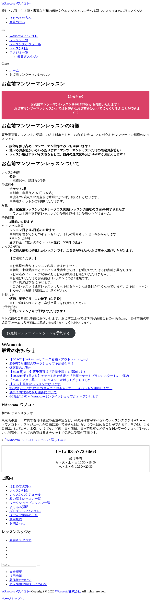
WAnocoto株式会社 (68, 591)
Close (5, 63)
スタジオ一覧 (18, 52)
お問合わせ (17, 523)
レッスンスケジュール (25, 44)
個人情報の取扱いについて (28, 584)
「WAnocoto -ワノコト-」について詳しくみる (35, 440)
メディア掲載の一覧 (23, 515)
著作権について (20, 580)
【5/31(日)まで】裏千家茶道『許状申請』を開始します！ (49, 371)
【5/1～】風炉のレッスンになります (35, 384)
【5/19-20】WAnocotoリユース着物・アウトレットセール (49, 359)
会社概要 (15, 571)
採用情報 (15, 576)
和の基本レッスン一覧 (25, 498)
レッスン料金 (18, 48)
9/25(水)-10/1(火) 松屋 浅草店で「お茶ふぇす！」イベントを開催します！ (60, 388)
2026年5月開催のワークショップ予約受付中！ (41, 363)
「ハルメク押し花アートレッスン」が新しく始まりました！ (51, 380)
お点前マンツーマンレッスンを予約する (38, 333)
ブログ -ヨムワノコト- (25, 511)
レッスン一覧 (18, 40)
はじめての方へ (20, 18)
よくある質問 (18, 507)
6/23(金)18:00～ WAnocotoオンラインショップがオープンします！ (55, 396)
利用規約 (15, 519)
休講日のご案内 (20, 367)
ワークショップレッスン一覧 (29, 502)
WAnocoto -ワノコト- (16, 3)
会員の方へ (17, 22)
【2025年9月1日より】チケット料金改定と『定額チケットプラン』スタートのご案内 (69, 375)
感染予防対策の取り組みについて (33, 392)
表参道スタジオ (28, 56)
